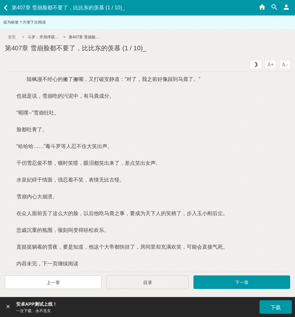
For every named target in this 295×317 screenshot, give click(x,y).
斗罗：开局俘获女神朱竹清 (44, 37)
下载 (275, 307)
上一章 (53, 282)
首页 (12, 37)
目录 (147, 282)
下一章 (242, 282)
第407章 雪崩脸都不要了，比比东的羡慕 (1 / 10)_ (85, 37)
